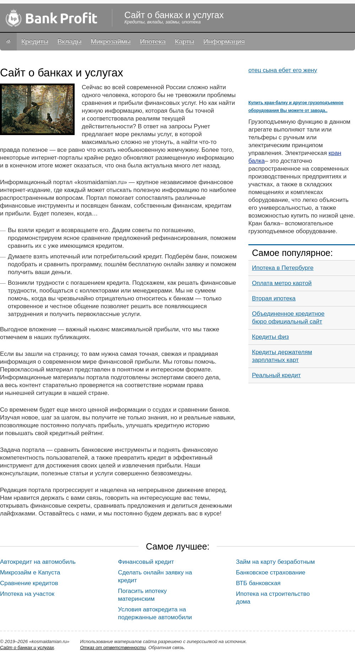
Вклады (70, 41)
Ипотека (153, 41)
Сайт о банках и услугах (27, 647)
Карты (184, 41)
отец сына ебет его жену (282, 70)
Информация (223, 41)
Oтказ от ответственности (113, 647)
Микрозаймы (110, 41)
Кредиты (34, 41)
